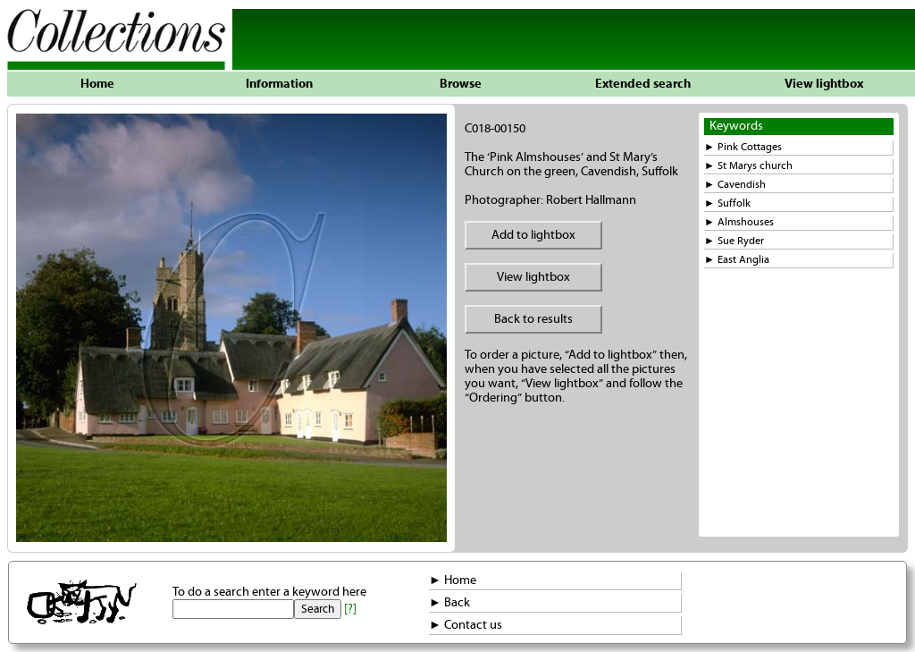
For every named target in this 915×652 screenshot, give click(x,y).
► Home (452, 580)
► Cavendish (735, 185)
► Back (449, 603)
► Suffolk (727, 203)
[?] (350, 609)
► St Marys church (748, 166)
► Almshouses (739, 222)
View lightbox (824, 84)
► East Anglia (736, 260)
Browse (461, 84)
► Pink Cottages (743, 147)
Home (97, 84)
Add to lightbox (533, 235)
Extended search (643, 84)
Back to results (533, 319)
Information (279, 84)
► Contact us (465, 625)
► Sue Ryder (734, 241)
